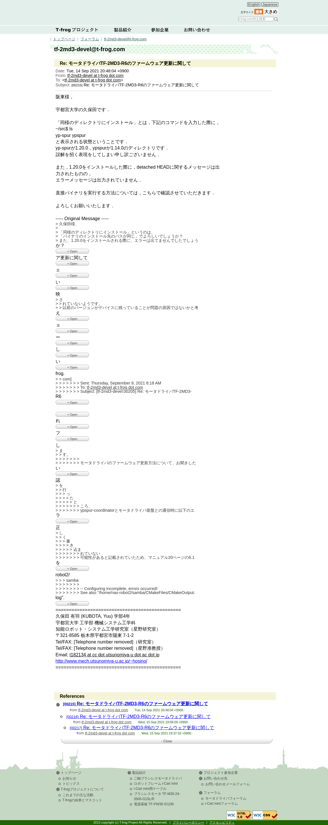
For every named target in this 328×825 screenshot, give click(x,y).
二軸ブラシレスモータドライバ (158, 778)
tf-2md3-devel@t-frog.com (125, 39)
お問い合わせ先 (216, 778)
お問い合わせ (197, 29)
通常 (258, 12)
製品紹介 (122, 29)
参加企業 (159, 29)
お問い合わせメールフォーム (227, 784)
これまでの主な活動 (78, 795)
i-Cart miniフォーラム (221, 804)
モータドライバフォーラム (225, 798)
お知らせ (69, 778)
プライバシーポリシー (188, 822)
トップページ (64, 39)
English (253, 5)
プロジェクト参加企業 (221, 773)
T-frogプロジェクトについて (77, 29)
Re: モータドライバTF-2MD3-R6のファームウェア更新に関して (135, 703)
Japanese (269, 5)
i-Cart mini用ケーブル (150, 789)
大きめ (270, 11)
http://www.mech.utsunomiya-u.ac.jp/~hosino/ (102, 661)
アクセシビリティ (222, 822)
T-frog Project (144, 10)
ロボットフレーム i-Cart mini (156, 784)
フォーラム (90, 39)
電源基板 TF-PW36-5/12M (154, 804)
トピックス (71, 784)
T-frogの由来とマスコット (82, 800)
